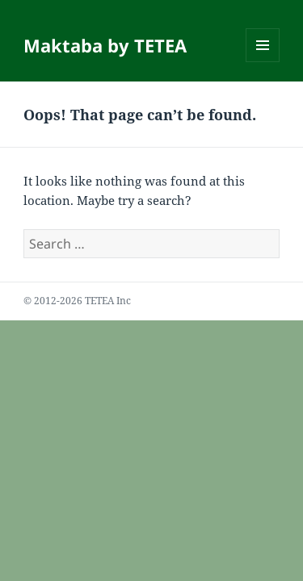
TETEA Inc (108, 300)
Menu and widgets (263, 61)
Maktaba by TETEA (105, 45)
